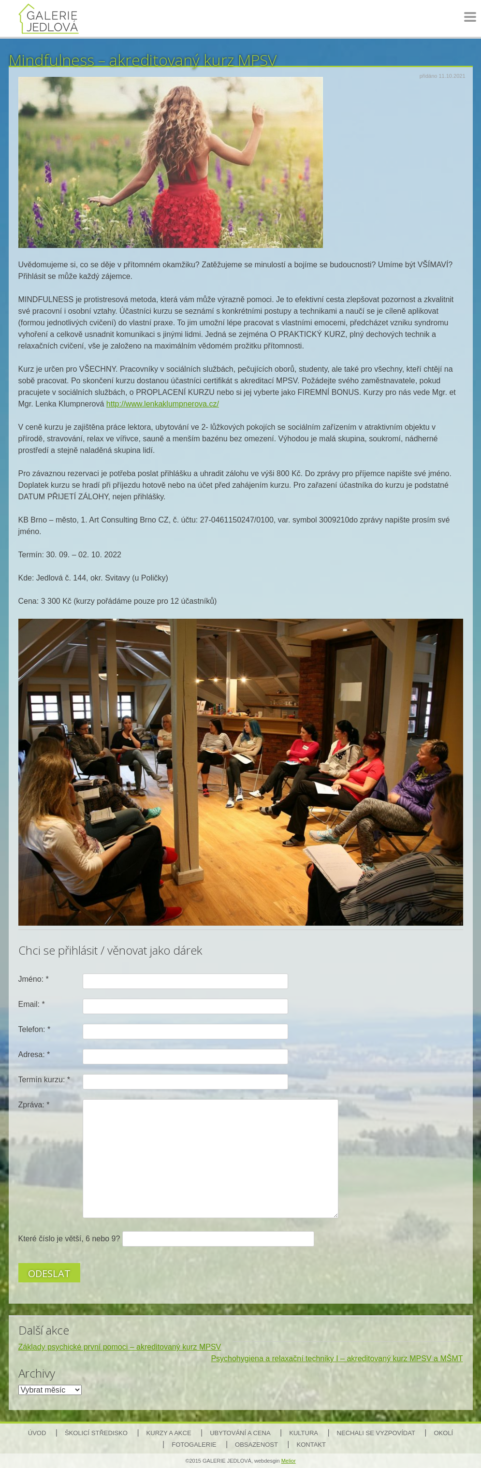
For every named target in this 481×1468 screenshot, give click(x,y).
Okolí (443, 1433)
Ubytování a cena (240, 1433)
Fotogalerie (194, 1444)
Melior (288, 1461)
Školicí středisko (96, 1433)
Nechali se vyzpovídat (376, 1433)
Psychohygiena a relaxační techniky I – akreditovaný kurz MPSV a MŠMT (337, 1358)
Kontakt (311, 1444)
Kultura (303, 1433)
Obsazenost (256, 1444)
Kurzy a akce (168, 1433)
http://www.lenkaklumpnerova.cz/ (162, 404)
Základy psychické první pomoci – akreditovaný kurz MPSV (119, 1347)
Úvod (37, 1433)
